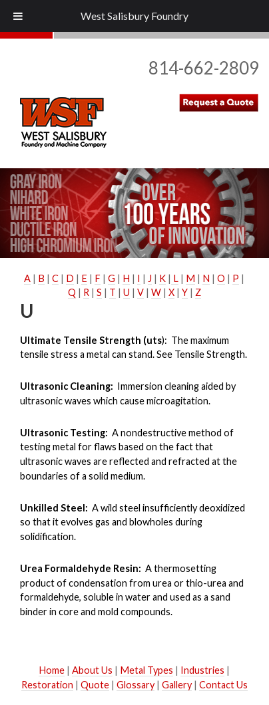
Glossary (135, 684)
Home (52, 670)
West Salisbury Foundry (134, 15)
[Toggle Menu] (18, 16)
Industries (202, 670)
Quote (95, 684)
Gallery (177, 684)
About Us (92, 670)
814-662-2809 (203, 67)
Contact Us (223, 684)
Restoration (47, 684)
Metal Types (146, 670)
